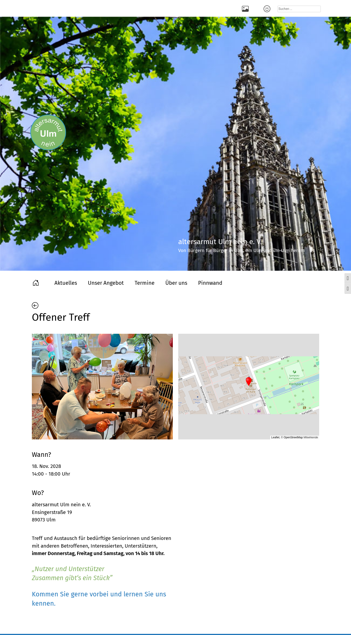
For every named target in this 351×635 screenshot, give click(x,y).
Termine (144, 283)
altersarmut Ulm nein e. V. (61, 505)
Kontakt (267, 8)
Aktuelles (65, 283)
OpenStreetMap (293, 437)
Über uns (176, 283)
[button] (249, 382)
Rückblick (246, 8)
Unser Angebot (106, 283)
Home (36, 282)
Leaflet (275, 437)
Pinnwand (210, 283)
